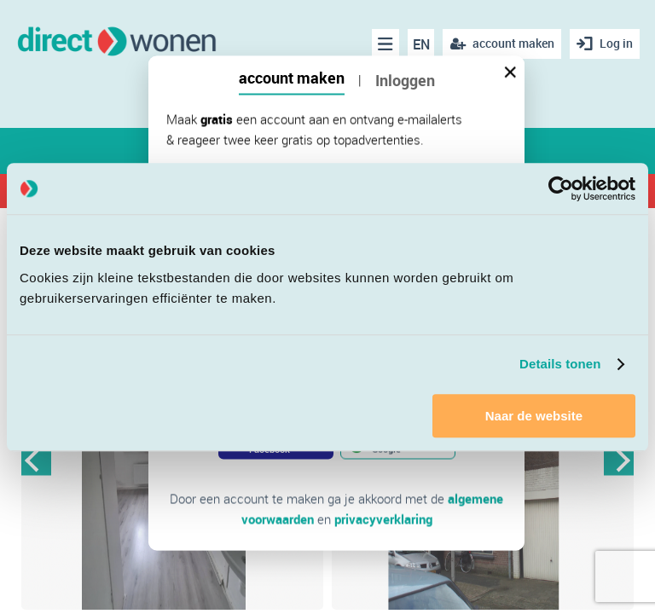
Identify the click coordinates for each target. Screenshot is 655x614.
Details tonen (559, 363)
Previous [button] (36, 460)
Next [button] (619, 460)
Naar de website (534, 415)
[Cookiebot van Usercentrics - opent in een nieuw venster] (560, 188)
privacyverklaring (383, 519)
